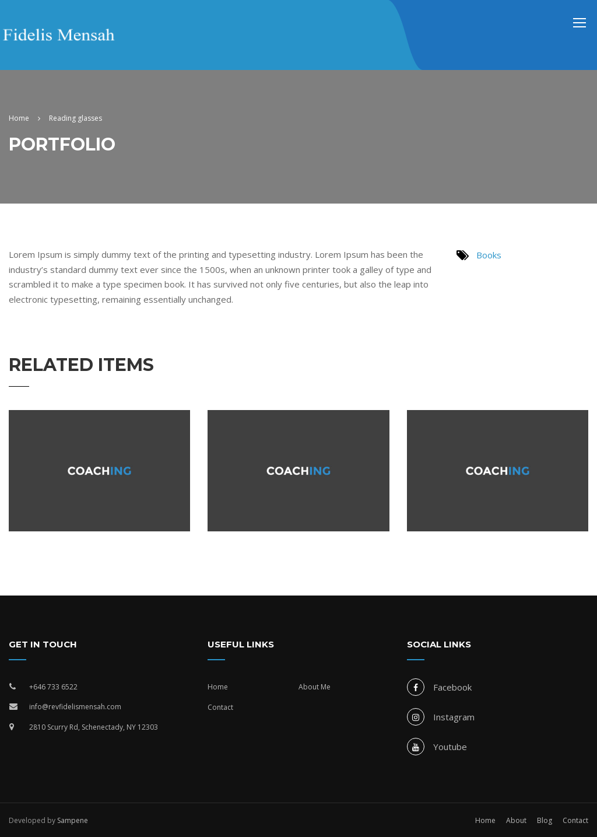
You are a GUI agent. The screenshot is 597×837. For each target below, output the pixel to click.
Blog (544, 820)
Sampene (72, 820)
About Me (314, 687)
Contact (220, 707)
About (516, 820)
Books (488, 255)
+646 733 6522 (53, 687)
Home (218, 687)
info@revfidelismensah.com (75, 707)
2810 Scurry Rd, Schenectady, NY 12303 (93, 727)
